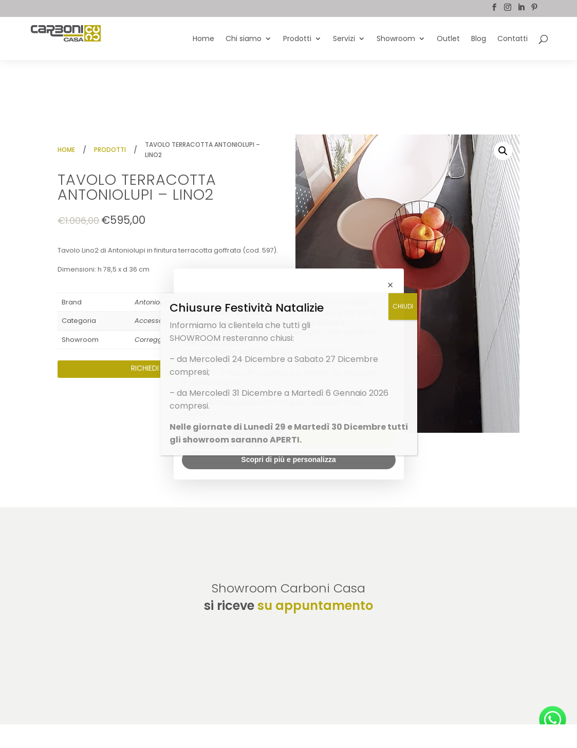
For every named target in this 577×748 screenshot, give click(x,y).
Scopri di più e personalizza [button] (288, 459)
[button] (503, 151)
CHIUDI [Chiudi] (403, 306)
